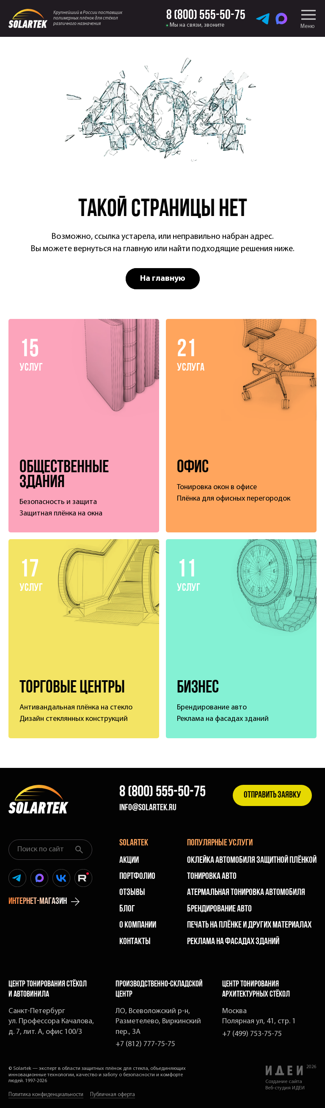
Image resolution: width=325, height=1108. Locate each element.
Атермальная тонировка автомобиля (246, 892)
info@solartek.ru (147, 808)
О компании (137, 925)
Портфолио (137, 876)
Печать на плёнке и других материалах (249, 925)
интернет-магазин (44, 901)
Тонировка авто (212, 876)
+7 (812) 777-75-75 (145, 1044)
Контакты (135, 942)
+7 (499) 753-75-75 (252, 1034)
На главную (162, 278)
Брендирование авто (219, 909)
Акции (129, 860)
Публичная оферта (112, 1094)
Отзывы (132, 892)
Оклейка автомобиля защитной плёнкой (252, 860)
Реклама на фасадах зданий (233, 942)
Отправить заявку (272, 795)
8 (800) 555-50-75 (162, 792)
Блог (127, 909)
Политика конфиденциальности (45, 1094)
